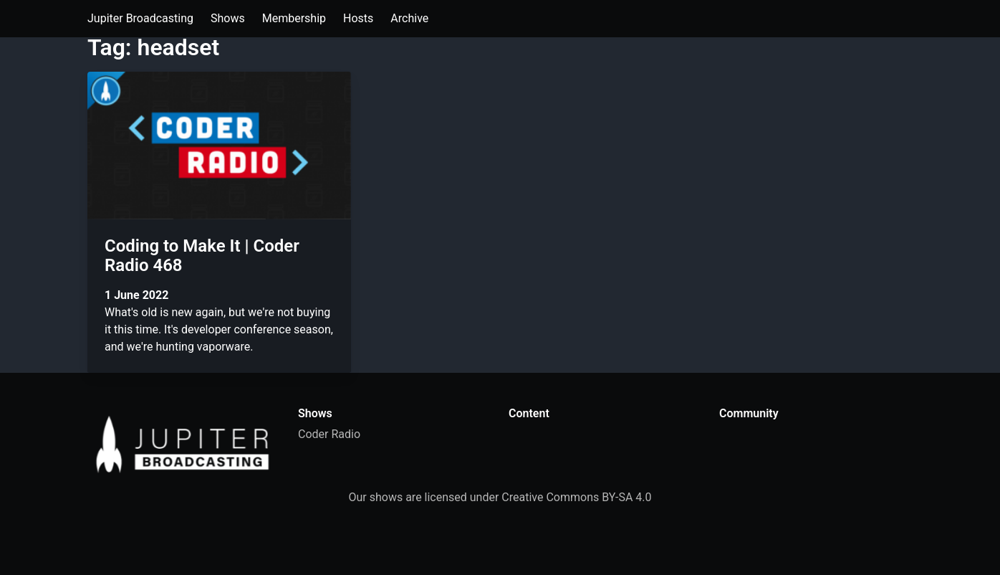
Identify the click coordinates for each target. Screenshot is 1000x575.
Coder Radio (329, 434)
